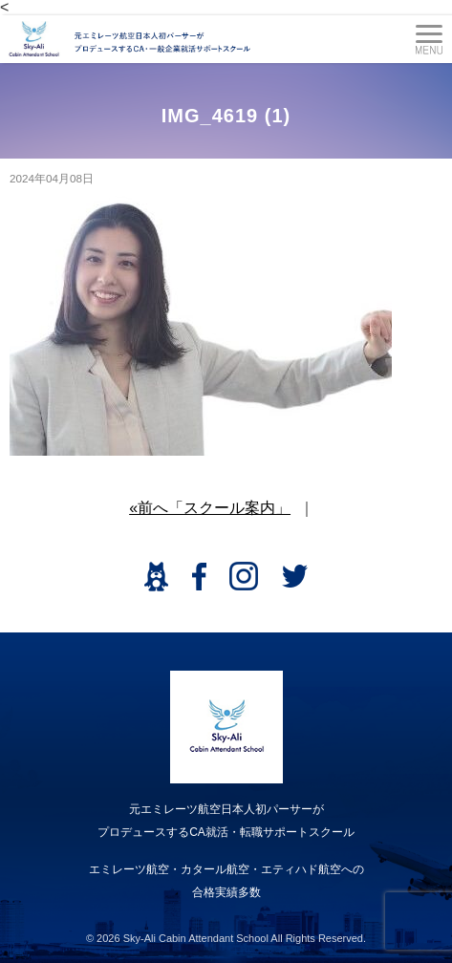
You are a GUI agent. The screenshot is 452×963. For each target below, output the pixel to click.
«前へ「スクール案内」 (210, 508)
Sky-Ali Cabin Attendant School (196, 938)
